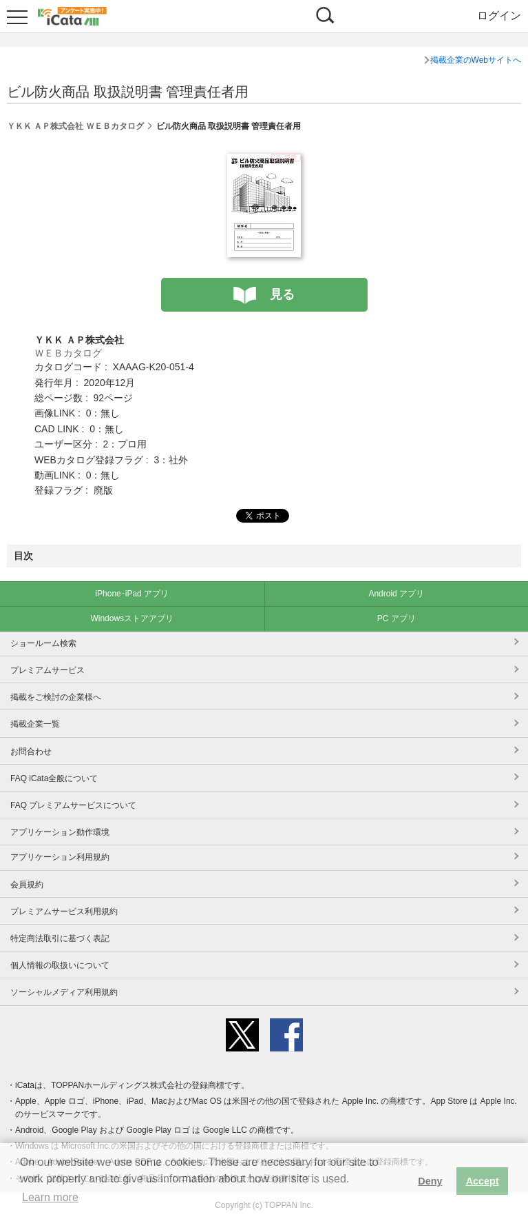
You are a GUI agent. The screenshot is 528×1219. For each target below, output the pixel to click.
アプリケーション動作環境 (59, 832)
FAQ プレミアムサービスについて (73, 805)
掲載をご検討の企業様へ (55, 697)
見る (282, 294)
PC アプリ (396, 618)
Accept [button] (482, 1181)
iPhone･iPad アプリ (132, 593)
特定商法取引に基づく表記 (59, 938)
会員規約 (26, 884)
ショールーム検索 (43, 643)
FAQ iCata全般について (54, 778)
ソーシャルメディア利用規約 (64, 992)
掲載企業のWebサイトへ (475, 60)
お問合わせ (31, 751)
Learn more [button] (50, 1197)
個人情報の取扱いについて (59, 965)
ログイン (499, 15)
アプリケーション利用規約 (59, 857)
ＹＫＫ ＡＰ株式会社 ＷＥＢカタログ (75, 126)
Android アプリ (396, 593)
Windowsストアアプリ (131, 618)
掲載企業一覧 (35, 724)
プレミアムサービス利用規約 (64, 911)
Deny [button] (430, 1181)
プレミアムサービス (47, 670)
